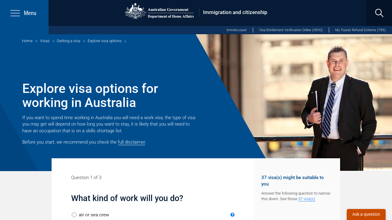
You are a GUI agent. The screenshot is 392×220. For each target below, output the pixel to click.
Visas (45, 40)
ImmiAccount (237, 30)
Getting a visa (68, 40)
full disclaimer (131, 142)
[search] (379, 13)
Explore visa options (105, 40)
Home (27, 40)
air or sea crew (94, 215)
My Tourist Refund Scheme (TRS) (360, 30)
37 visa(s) (306, 198)
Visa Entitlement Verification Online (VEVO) (291, 30)
